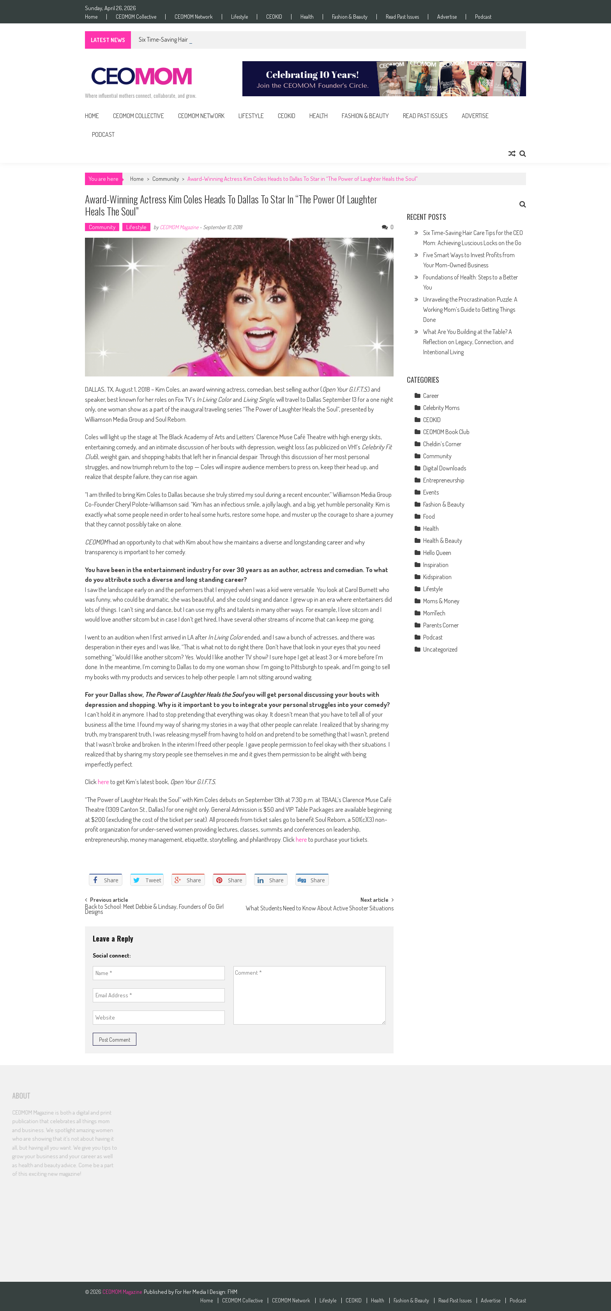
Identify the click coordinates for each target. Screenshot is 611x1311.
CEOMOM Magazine (179, 227)
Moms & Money (441, 601)
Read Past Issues (402, 16)
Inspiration (436, 565)
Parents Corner (441, 625)
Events (431, 492)
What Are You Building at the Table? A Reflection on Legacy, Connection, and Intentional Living (468, 342)
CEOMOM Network (194, 16)
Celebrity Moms (441, 408)
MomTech (434, 613)
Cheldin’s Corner (442, 444)
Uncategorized (440, 649)
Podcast (483, 16)
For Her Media (191, 1291)
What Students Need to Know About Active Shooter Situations (320, 909)
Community (165, 178)
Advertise (447, 16)
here (103, 781)
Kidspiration (437, 577)
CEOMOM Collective (136, 16)
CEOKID (274, 16)
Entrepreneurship (443, 480)
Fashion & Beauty (349, 16)
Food (429, 516)
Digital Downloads (444, 468)
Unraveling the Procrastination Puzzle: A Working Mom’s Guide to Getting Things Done (470, 309)
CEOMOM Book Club (446, 432)
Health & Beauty (442, 540)
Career (431, 395)
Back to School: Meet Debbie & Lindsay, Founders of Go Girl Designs (154, 909)
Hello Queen (437, 553)
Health (307, 16)
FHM (232, 1291)
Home (91, 16)
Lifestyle (239, 16)
